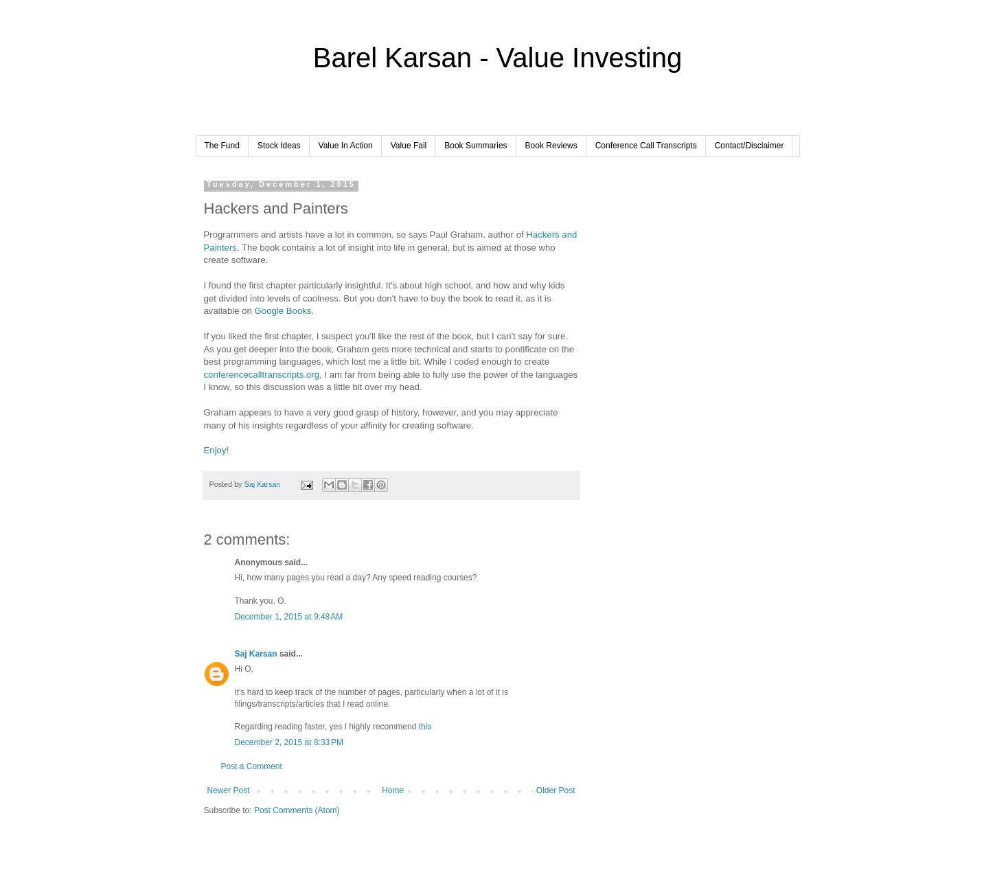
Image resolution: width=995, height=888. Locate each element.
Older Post (555, 790)
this (425, 726)
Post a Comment (251, 766)
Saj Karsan (256, 654)
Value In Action (346, 145)
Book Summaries (475, 145)
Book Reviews (551, 145)
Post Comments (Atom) (297, 810)
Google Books (283, 311)
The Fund (222, 145)
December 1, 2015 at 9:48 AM (289, 617)
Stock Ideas (279, 145)
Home (393, 790)
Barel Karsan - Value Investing (497, 58)
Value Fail (408, 145)
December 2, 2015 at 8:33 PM (289, 742)
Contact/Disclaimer (749, 145)
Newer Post (228, 790)
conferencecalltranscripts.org (262, 374)
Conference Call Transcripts (646, 145)
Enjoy (215, 450)
